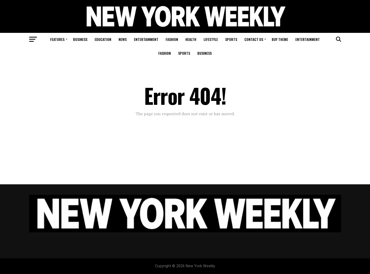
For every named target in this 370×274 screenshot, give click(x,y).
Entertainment (146, 39)
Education (103, 39)
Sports (231, 39)
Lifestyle (211, 39)
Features (57, 39)
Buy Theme (280, 39)
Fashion (172, 39)
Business (80, 39)
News (123, 39)
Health (190, 39)
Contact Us (253, 39)
